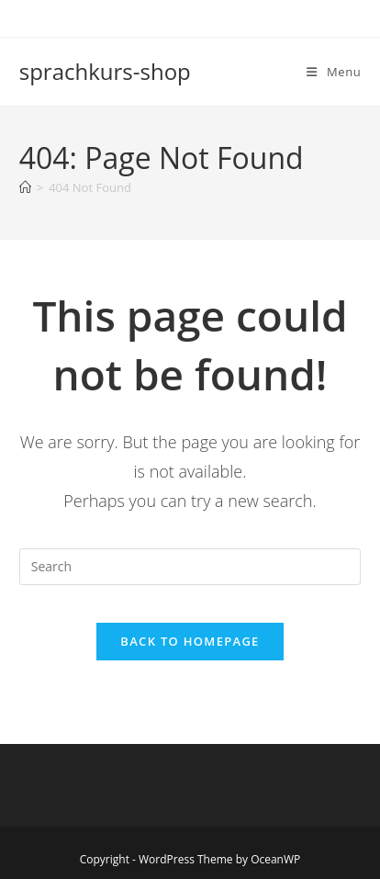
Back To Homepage (189, 641)
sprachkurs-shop (105, 71)
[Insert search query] (190, 566)
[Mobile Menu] (334, 71)
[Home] (25, 187)
